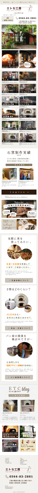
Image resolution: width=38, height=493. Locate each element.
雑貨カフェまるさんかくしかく (23, 81)
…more (4, 186)
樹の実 (20, 118)
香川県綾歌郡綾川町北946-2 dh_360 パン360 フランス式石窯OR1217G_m (16, 197)
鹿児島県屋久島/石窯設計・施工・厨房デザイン (25, 119)
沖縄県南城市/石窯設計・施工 (6, 119)
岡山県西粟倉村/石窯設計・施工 (6, 131)
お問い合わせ (22, 461)
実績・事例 (7, 459)
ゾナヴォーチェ (21, 93)
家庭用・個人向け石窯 (23, 460)
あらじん (3, 93)
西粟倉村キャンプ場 (5, 130)
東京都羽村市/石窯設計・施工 (23, 94)
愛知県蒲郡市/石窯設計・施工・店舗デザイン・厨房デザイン (10, 94)
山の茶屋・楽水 (4, 118)
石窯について (7, 460)
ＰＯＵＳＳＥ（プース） (5, 81)
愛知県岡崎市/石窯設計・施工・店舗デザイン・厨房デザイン (10, 82)
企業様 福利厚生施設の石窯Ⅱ (7, 412)
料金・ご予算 (7, 461)
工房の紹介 (22, 459)
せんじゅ (20, 130)
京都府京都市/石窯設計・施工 (23, 82)
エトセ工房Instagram (23, 464)
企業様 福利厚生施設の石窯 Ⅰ (25, 412)
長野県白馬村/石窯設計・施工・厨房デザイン (25, 131)
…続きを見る (16, 419)
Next (35, 37)
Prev (3, 37)
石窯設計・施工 (7, 183)
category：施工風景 (5, 415)
